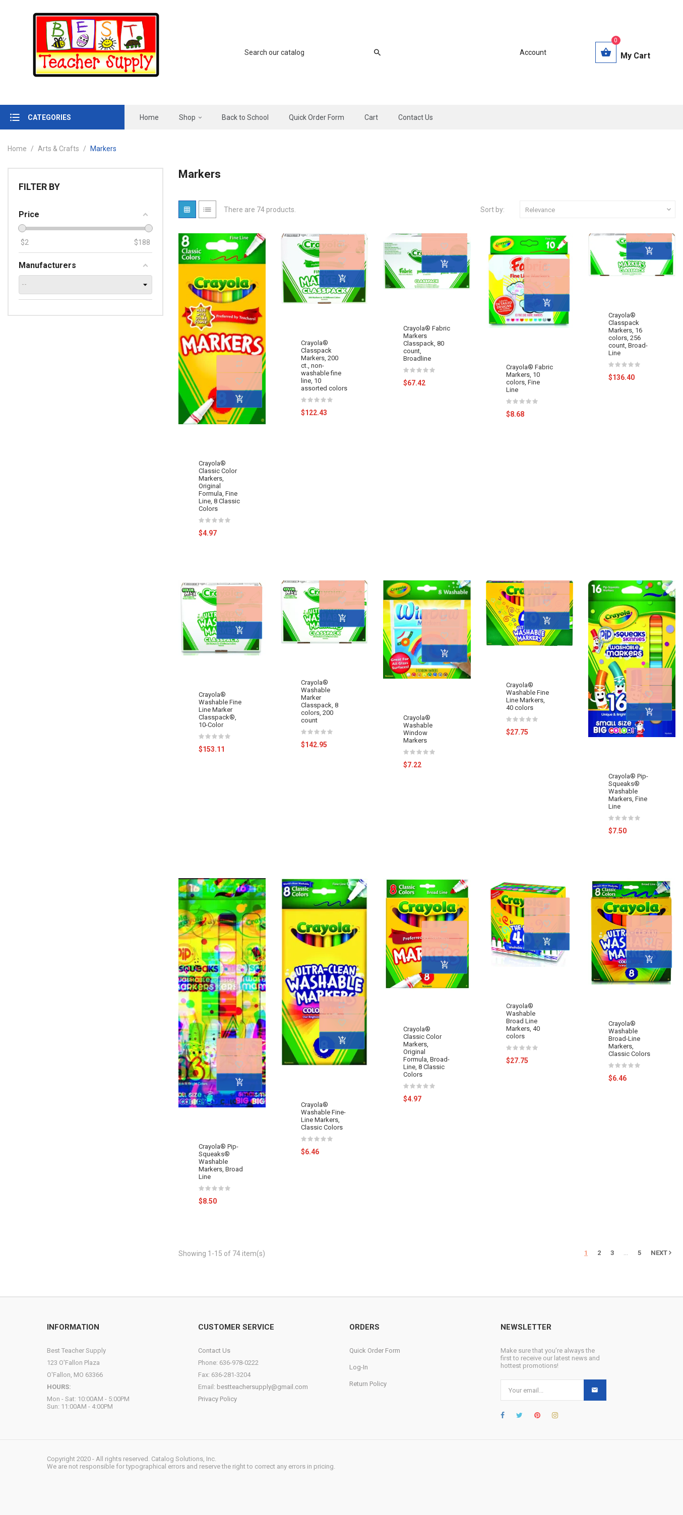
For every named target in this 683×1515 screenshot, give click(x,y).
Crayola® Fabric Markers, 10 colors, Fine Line (529, 378)
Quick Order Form (374, 1350)
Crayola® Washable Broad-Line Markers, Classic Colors (629, 1039)
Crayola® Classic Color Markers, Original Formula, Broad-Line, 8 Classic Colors (426, 1051)
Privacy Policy (217, 1399)
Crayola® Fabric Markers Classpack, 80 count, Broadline (426, 343)
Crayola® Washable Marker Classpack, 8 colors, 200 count (319, 701)
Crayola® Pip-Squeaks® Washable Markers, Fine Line (628, 791)
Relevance (599, 210)
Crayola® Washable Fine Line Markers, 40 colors (527, 696)
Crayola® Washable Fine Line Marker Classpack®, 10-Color (220, 710)
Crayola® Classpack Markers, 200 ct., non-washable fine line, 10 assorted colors (324, 365)
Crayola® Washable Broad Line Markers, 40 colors (523, 1021)
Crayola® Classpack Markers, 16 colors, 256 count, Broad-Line (628, 334)
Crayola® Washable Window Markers (417, 729)
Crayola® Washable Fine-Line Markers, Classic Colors (323, 1116)
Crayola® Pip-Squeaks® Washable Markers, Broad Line (221, 1161)
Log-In (358, 1367)
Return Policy (368, 1384)
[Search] (307, 52)
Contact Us (214, 1350)
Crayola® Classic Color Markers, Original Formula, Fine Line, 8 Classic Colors (219, 485)
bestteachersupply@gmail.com (262, 1387)
